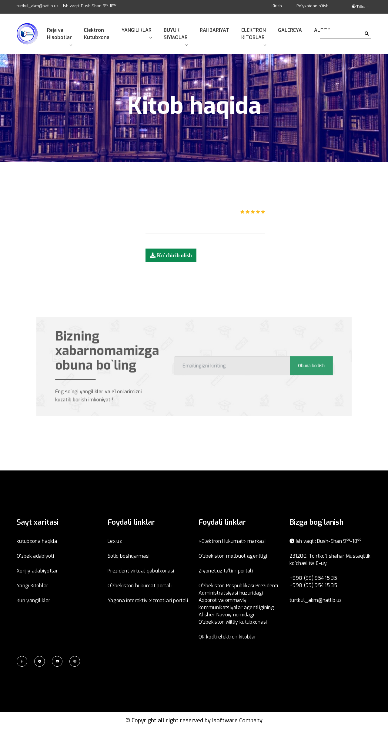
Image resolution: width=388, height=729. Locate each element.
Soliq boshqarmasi (128, 556)
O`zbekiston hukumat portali (140, 585)
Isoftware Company (237, 720)
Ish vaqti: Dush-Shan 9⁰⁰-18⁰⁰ (89, 5)
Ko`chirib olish (174, 255)
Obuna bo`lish (300, 365)
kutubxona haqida (37, 541)
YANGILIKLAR (137, 32)
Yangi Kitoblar (32, 585)
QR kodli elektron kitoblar (227, 637)
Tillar (361, 6)
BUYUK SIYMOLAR (176, 36)
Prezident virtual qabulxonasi (141, 571)
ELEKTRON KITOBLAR (253, 36)
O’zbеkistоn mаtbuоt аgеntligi (233, 556)
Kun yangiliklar (34, 600)
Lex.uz (115, 541)
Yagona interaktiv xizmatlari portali (148, 600)
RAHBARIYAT (214, 30)
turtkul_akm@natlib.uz (38, 5)
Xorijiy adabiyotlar (37, 571)
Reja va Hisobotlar (59, 36)
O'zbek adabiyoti (35, 556)
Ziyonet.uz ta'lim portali (226, 571)
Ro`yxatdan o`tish (312, 5)
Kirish (277, 5)
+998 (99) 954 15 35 (313, 578)
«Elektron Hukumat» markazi (232, 541)
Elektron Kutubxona (96, 34)
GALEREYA (290, 30)
